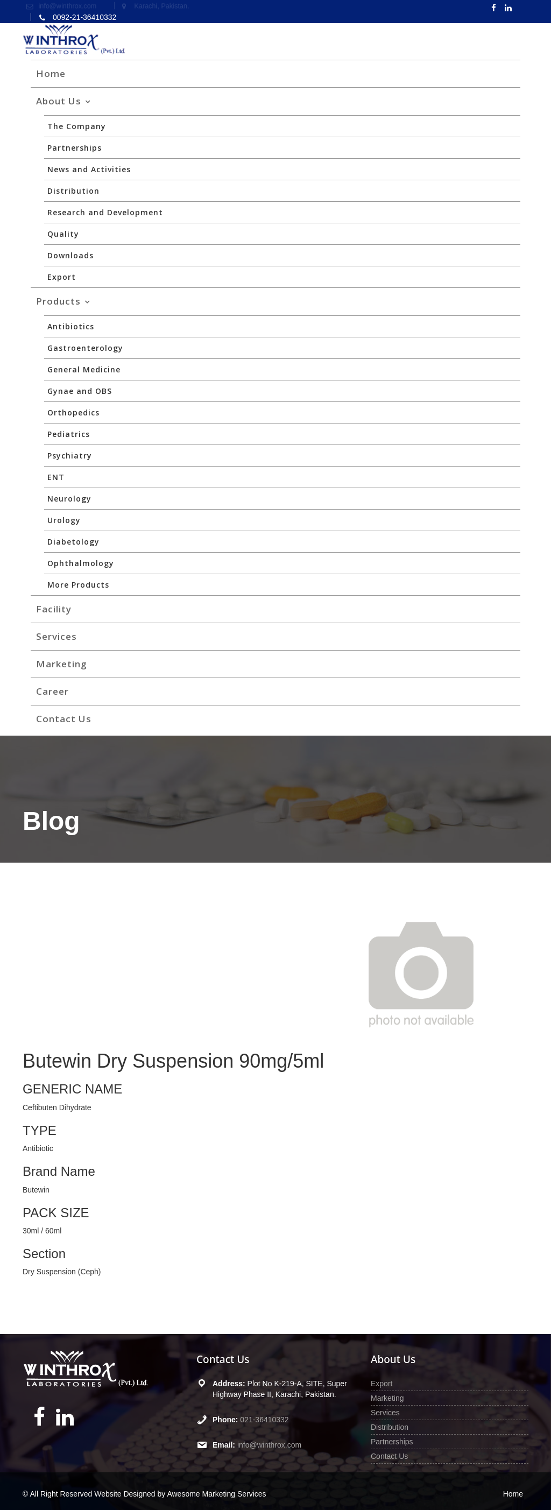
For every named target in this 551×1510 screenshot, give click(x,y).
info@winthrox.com (269, 1445)
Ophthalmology (80, 563)
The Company (76, 126)
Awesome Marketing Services (216, 1494)
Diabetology (73, 542)
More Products (78, 585)
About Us (58, 101)
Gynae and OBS (79, 391)
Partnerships (74, 148)
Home (51, 73)
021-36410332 (265, 1419)
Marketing (61, 664)
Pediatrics (68, 434)
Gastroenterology (85, 348)
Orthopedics (73, 412)
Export (61, 277)
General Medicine (84, 369)
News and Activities (89, 169)
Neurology (69, 498)
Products (58, 301)
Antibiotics (70, 326)
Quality (63, 234)
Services (56, 636)
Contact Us (63, 718)
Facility (54, 609)
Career (52, 691)
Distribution (73, 191)
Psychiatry (69, 455)
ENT (56, 477)
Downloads (70, 255)
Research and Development (105, 212)
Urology (64, 520)
